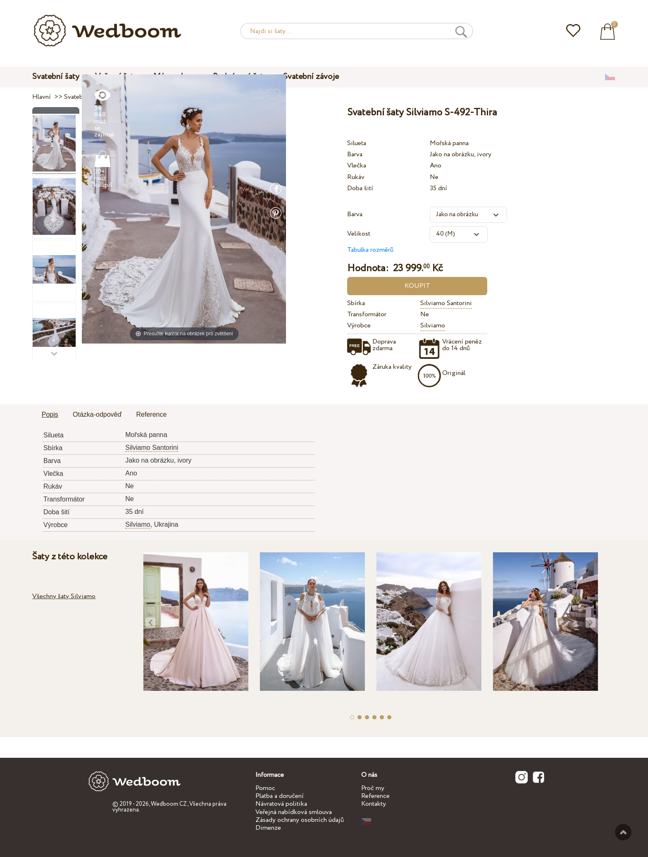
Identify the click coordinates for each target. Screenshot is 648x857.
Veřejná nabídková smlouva (293, 812)
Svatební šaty (55, 77)
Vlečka (356, 165)
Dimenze (268, 828)
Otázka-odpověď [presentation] (97, 414)
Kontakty (373, 804)
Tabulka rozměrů (370, 250)
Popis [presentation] (50, 414)
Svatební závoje (311, 77)
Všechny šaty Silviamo (63, 596)
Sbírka (356, 303)
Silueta (356, 143)
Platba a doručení (279, 796)
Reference (375, 796)
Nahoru (623, 832)
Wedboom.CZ (169, 804)
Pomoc (265, 788)
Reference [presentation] (151, 414)
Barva (354, 154)
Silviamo (432, 325)
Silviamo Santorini (446, 303)
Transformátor (366, 314)
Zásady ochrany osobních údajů (299, 820)
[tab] (50, 415)
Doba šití (360, 188)
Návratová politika (281, 804)
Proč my (372, 788)
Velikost (358, 234)
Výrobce (359, 325)
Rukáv (355, 177)
